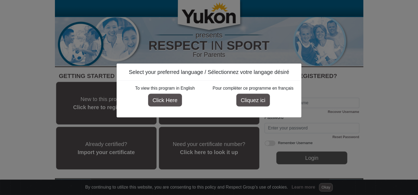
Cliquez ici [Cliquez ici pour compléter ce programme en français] (253, 100)
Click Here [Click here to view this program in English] (165, 100)
